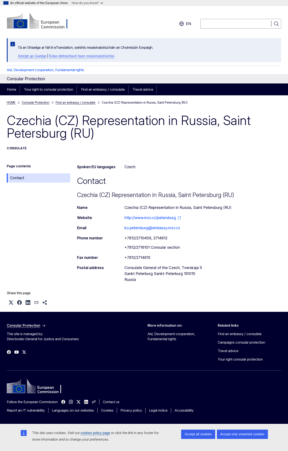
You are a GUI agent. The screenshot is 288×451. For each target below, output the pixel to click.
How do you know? (87, 3)
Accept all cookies (198, 434)
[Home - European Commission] (41, 21)
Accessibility (184, 410)
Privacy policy (131, 410)
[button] (11, 302)
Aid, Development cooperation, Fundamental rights (45, 70)
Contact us (111, 402)
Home (11, 89)
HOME (11, 102)
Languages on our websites (73, 410)
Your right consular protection (240, 359)
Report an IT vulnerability (26, 410)
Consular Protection (35, 102)
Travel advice (143, 89)
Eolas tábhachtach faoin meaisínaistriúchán (81, 56)
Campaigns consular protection (241, 342)
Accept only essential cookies (242, 434)
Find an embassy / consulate (103, 89)
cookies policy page (95, 433)
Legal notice (158, 410)
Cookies (107, 410)
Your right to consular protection (48, 89)
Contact (17, 178)
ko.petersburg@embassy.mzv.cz (152, 228)
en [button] (185, 23)
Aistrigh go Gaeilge (32, 56)
